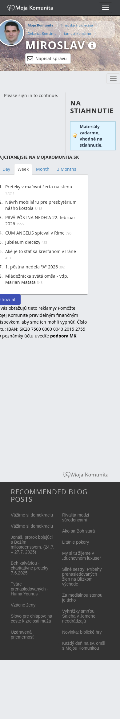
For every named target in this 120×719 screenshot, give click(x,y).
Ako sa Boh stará (78, 531)
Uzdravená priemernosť (22, 634)
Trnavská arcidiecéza (77, 25)
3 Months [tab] (66, 169)
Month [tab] (43, 169)
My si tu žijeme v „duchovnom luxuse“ (81, 556)
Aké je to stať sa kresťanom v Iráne (40, 251)
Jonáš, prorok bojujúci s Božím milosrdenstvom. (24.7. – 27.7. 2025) (32, 544)
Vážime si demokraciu (32, 515)
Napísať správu (47, 58)
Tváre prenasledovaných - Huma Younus (29, 589)
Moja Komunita (41, 25)
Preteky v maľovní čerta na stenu (38, 187)
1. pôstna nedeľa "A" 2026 (31, 267)
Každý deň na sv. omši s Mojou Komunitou (83, 646)
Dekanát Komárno (42, 33)
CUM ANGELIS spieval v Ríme (35, 233)
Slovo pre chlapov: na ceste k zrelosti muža (31, 618)
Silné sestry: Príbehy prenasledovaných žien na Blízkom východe (82, 576)
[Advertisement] (57, 409)
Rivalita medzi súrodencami (75, 517)
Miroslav (55, 45)
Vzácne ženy (23, 605)
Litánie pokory (75, 542)
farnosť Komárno (77, 33)
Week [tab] (23, 169)
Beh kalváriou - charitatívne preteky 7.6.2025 (29, 568)
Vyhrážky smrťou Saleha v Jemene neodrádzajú (78, 616)
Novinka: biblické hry (82, 632)
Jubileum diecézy (22, 242)
